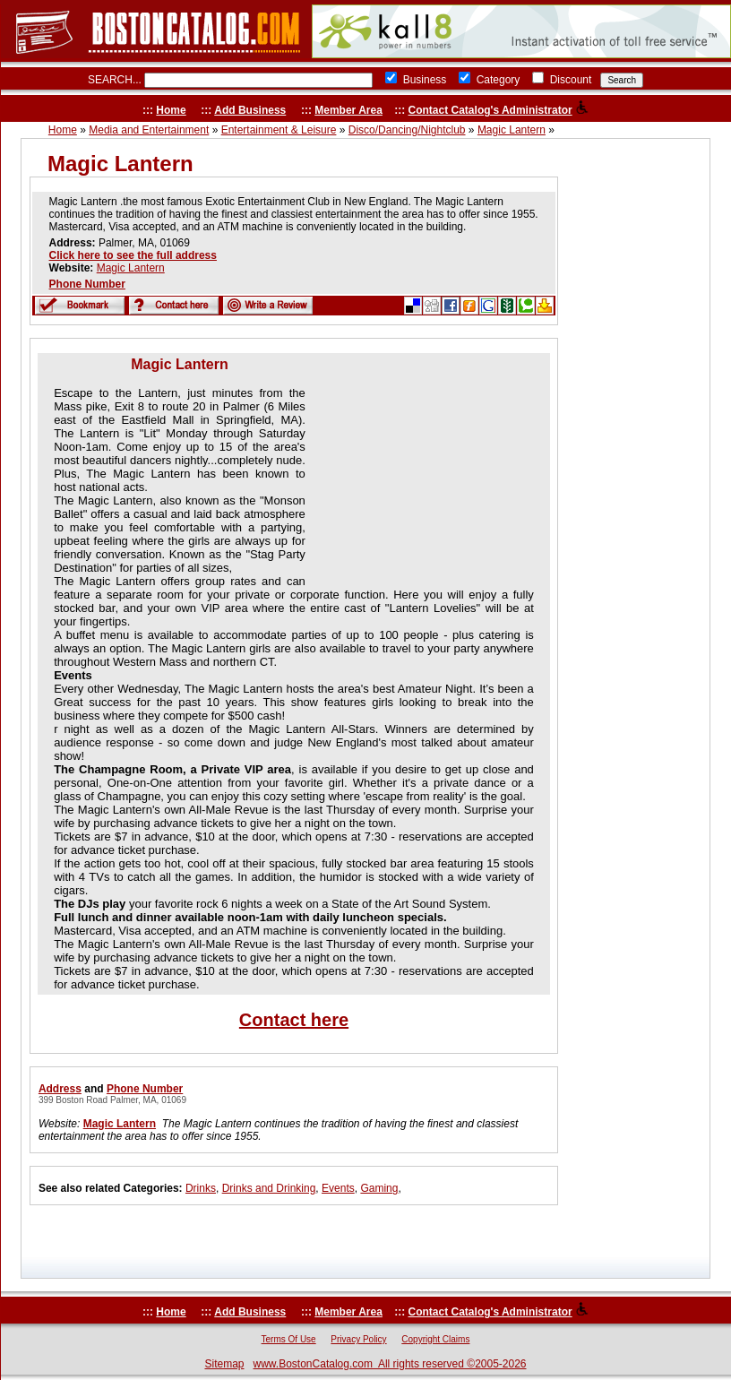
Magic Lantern (511, 130)
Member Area (348, 110)
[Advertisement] (422, 469)
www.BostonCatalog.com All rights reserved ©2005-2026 (390, 1364)
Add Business (250, 110)
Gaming (379, 1188)
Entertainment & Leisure (279, 130)
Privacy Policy (358, 1339)
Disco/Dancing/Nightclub (407, 130)
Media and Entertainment (149, 130)
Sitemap (224, 1364)
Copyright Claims (435, 1339)
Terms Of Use (289, 1339)
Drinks (200, 1188)
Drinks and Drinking (269, 1188)
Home (170, 110)
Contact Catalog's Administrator (490, 110)
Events (338, 1188)
